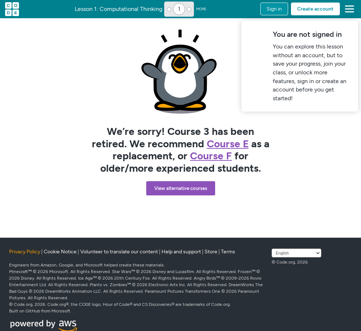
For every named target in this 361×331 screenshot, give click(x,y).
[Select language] (296, 253)
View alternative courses (180, 188)
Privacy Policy (24, 252)
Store (211, 252)
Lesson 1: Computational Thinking (118, 9)
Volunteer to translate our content (119, 252)
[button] (348, 9)
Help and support (181, 252)
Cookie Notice (60, 252)
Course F (211, 155)
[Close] (351, 27)
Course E (228, 143)
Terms (228, 252)
